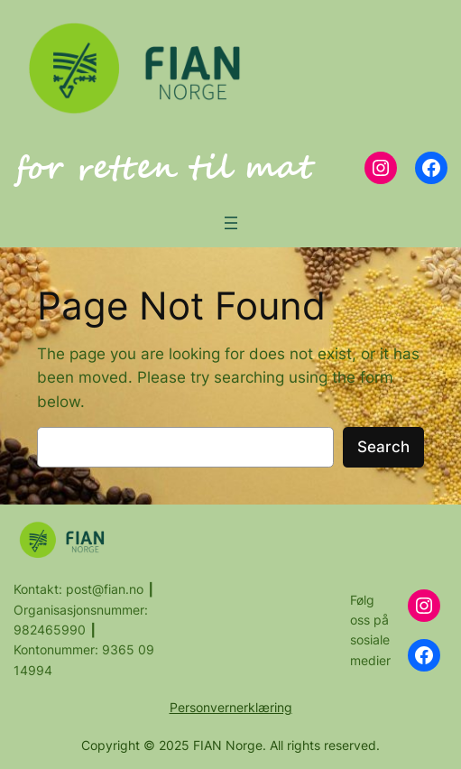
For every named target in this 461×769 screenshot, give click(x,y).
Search (383, 447)
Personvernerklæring (231, 707)
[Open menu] (231, 223)
